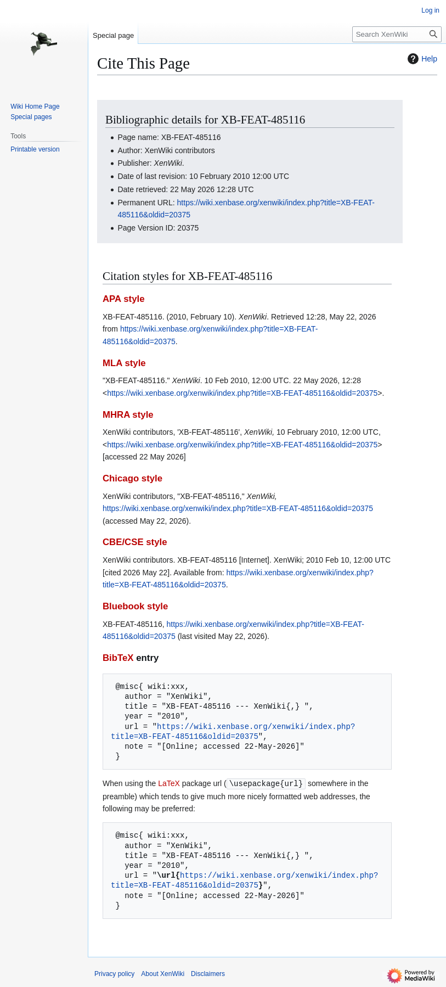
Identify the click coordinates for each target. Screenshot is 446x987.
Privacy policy (114, 973)
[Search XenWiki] (397, 34)
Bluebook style (135, 606)
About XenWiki (162, 973)
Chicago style (132, 478)
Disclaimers (208, 973)
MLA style (124, 363)
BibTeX (118, 658)
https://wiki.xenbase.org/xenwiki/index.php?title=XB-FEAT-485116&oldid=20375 (242, 393)
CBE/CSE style (135, 542)
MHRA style (128, 415)
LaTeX (169, 783)
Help (421, 58)
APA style (123, 299)
